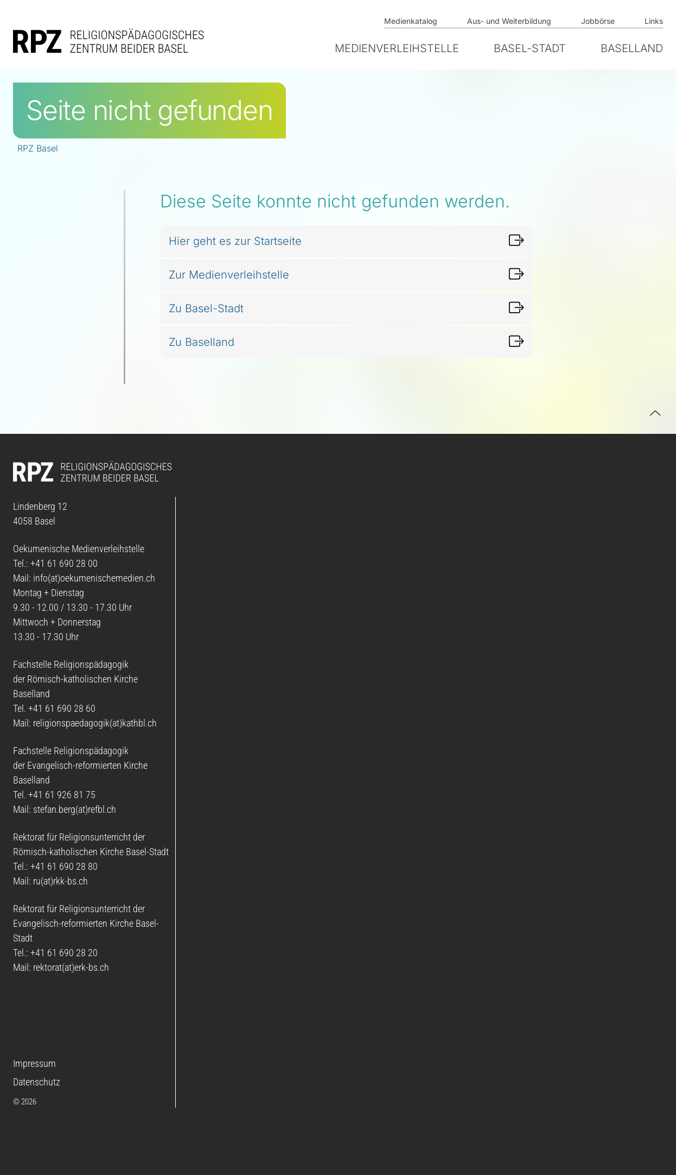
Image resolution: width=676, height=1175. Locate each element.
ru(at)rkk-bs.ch (60, 881)
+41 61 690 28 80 (64, 866)
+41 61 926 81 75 (61, 794)
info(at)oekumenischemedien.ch (94, 578)
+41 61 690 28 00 (64, 563)
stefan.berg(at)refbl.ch (74, 809)
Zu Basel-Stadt (206, 308)
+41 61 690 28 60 (61, 708)
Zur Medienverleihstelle (229, 274)
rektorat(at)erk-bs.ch (71, 967)
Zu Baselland (201, 342)
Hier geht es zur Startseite (235, 241)
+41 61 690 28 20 (64, 952)
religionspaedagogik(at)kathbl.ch (95, 723)
